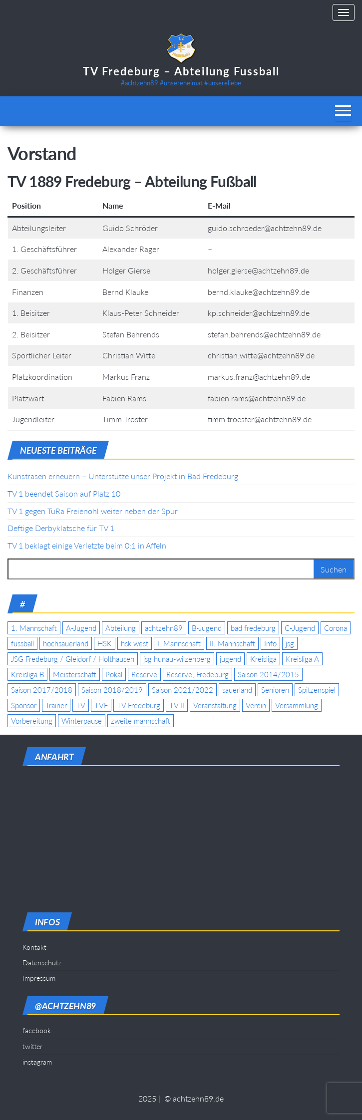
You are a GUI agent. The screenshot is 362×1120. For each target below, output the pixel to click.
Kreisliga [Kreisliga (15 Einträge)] (263, 658)
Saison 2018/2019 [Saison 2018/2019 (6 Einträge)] (112, 689)
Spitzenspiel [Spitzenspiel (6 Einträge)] (317, 689)
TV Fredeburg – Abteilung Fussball (181, 71)
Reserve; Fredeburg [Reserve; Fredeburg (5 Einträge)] (197, 674)
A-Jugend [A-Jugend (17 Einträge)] (81, 627)
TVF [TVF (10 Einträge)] (101, 705)
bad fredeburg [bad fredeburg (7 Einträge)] (253, 627)
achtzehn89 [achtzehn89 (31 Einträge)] (164, 627)
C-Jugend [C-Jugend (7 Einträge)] (300, 627)
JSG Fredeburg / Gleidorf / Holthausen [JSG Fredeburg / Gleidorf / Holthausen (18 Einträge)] (72, 658)
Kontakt (34, 947)
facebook (36, 1030)
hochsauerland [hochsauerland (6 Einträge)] (65, 643)
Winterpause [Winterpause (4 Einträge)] (81, 720)
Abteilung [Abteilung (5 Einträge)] (120, 627)
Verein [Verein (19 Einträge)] (256, 705)
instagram (37, 1062)
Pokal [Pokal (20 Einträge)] (113, 674)
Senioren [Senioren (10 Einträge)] (275, 689)
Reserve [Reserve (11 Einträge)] (144, 674)
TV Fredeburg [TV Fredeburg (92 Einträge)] (138, 705)
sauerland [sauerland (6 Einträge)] (237, 689)
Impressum (38, 978)
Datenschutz (41, 962)
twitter (32, 1046)
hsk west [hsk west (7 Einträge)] (134, 643)
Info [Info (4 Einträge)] (270, 643)
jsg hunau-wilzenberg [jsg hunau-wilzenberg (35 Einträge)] (177, 658)
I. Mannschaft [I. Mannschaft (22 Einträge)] (179, 643)
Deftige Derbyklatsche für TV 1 (60, 528)
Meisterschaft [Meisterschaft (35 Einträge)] (74, 674)
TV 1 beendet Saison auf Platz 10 (63, 493)
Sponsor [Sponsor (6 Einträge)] (23, 705)
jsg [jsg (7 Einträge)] (290, 643)
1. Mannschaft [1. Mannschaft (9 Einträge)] (34, 627)
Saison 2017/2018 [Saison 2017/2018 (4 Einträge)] (41, 689)
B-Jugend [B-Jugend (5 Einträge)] (207, 627)
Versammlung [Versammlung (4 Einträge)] (296, 705)
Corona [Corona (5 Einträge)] (335, 627)
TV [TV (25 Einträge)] (80, 705)
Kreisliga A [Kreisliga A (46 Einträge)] (302, 658)
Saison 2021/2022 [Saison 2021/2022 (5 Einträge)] (182, 689)
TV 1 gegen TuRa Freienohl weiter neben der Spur (92, 511)
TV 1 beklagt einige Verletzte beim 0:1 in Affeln (86, 545)
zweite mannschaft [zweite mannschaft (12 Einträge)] (140, 720)
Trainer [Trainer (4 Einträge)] (56, 705)
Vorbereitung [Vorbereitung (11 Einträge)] (31, 720)
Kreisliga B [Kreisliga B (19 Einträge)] (27, 674)
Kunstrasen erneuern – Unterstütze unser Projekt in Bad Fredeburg (122, 476)
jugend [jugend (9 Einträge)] (230, 658)
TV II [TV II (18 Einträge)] (176, 705)
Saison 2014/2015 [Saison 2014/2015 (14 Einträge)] (268, 674)
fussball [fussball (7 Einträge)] (22, 643)
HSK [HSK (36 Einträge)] (104, 643)
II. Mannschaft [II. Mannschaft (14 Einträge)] (232, 643)
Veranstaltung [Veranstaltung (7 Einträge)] (215, 705)
